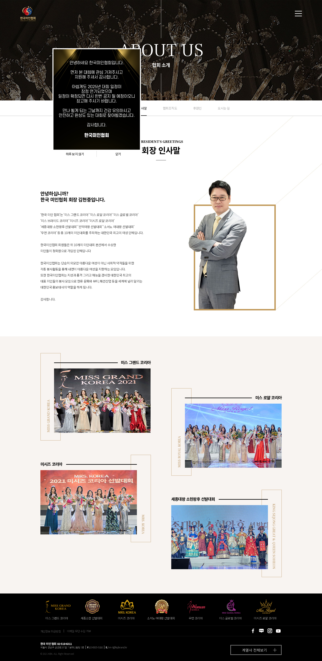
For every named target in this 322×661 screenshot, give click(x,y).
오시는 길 (224, 108)
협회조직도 (170, 108)
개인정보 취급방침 (50, 631)
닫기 (118, 153)
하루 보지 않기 (75, 153)
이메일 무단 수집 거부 (79, 631)
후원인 (197, 108)
